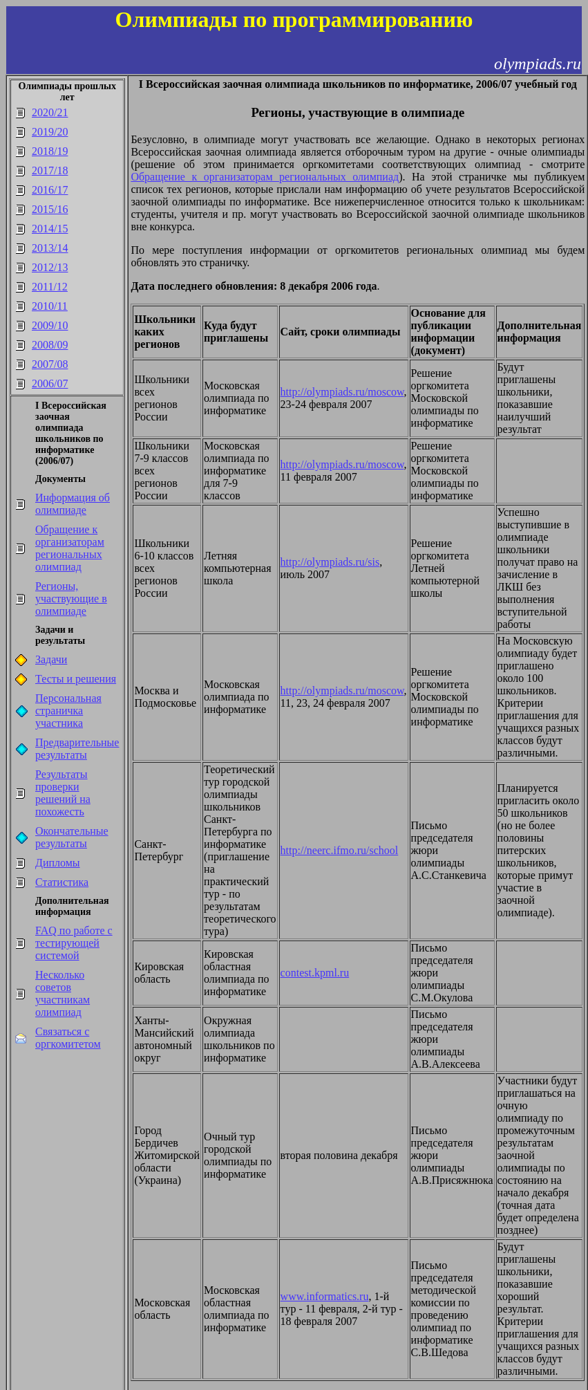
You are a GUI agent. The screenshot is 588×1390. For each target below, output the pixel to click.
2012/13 (50, 267)
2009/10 (50, 325)
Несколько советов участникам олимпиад (62, 993)
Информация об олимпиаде (72, 504)
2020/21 (50, 112)
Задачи (51, 659)
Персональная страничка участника (68, 710)
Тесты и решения (75, 679)
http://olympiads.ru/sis (330, 562)
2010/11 (50, 306)
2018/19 (50, 151)
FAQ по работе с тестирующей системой (74, 943)
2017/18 (50, 170)
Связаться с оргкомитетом (68, 1038)
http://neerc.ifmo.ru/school (340, 850)
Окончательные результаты (71, 837)
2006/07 (50, 383)
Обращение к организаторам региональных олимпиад (69, 548)
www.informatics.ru (325, 1296)
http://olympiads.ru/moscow (342, 392)
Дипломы (57, 863)
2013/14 (50, 248)
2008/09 (50, 345)
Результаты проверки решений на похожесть (63, 792)
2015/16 (50, 209)
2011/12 (50, 287)
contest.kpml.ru (315, 973)
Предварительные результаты (77, 748)
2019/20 (50, 132)
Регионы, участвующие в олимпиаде (71, 598)
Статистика (61, 882)
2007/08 (50, 364)
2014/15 (50, 228)
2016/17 (50, 190)
